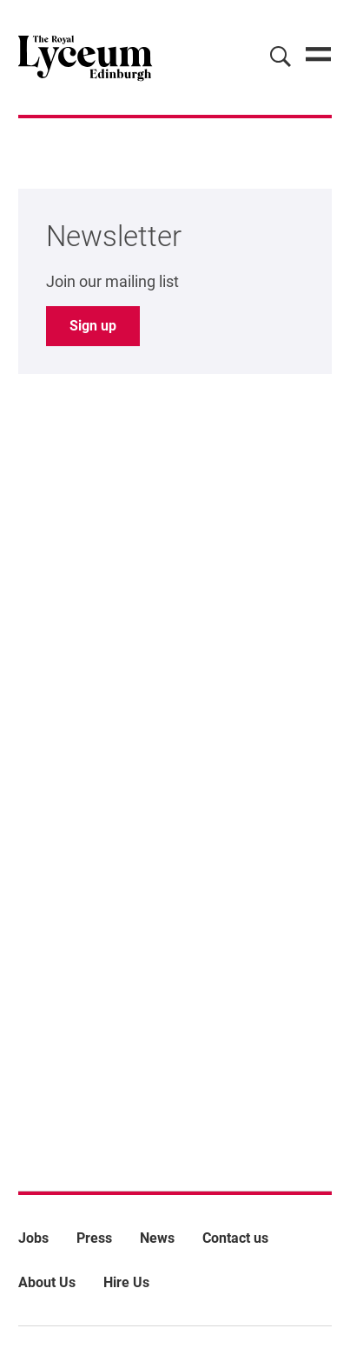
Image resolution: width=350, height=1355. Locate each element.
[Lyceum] (85, 57)
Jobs (33, 1238)
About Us (47, 1282)
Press (94, 1238)
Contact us (235, 1238)
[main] (175, 626)
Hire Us (126, 1282)
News (157, 1238)
